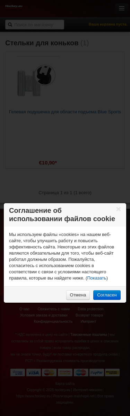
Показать (96, 278)
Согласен (107, 294)
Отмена (78, 294)
